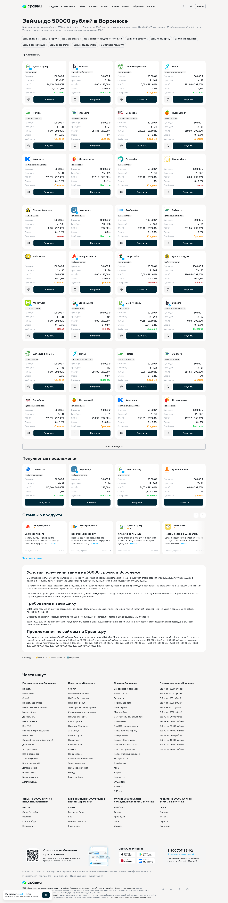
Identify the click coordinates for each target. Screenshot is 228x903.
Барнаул (164, 812)
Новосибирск (28, 826)
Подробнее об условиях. (119, 897)
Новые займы (29, 772)
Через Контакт (121, 693)
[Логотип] (89, 882)
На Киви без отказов (78, 698)
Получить (49, 99)
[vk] (171, 889)
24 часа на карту (76, 763)
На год (71, 772)
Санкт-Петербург (30, 812)
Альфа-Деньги (41, 525)
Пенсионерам (75, 753)
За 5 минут (73, 730)
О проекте (27, 871)
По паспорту (74, 740)
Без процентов (29, 721)
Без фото (72, 749)
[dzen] (187, 889)
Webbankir (179, 525)
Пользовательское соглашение (101, 871)
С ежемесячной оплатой (80, 758)
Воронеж (26, 816)
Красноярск (74, 826)
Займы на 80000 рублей (172, 749)
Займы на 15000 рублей (172, 726)
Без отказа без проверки (34, 707)
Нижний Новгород (77, 821)
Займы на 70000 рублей (172, 744)
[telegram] (163, 889)
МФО (116, 767)
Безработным (75, 744)
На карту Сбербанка (78, 726)
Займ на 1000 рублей (170, 698)
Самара (118, 812)
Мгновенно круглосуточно (35, 730)
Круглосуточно (75, 721)
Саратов (164, 821)
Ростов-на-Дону (76, 812)
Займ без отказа (70, 38)
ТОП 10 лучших (30, 758)
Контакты (39, 871)
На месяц (118, 786)
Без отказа (27, 735)
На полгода (119, 777)
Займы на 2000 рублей (171, 716)
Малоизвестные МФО (79, 693)
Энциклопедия (29, 876)
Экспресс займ (29, 749)
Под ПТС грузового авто (126, 726)
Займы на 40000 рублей (172, 730)
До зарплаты (28, 716)
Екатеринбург (29, 821)
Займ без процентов (185, 38)
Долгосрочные (29, 767)
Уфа (70, 816)
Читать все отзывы (32, 558)
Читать (53, 543)
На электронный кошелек (127, 753)
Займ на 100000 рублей (171, 688)
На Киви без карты (77, 716)
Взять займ (28, 693)
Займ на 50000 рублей (171, 702)
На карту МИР (121, 735)
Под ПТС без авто (122, 702)
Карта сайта (45, 876)
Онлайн (26, 698)
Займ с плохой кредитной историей (103, 38)
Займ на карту (49, 38)
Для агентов (78, 871)
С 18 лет (72, 688)
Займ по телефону (160, 38)
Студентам (119, 781)
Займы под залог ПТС (85, 44)
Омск (116, 821)
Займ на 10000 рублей (171, 712)
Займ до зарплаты (59, 44)
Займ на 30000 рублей (171, 693)
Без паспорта (75, 735)
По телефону (120, 707)
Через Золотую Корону (125, 730)
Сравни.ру (26, 657)
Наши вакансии (78, 876)
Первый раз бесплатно (125, 744)
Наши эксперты (60, 876)
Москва (26, 807)
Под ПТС (26, 726)
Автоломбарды (29, 781)
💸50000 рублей (55, 657)
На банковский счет (78, 767)
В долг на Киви (75, 777)
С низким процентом (124, 749)
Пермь (163, 807)
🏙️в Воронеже (73, 657)
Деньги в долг (29, 744)
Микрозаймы (29, 712)
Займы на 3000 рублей (171, 735)
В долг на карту (30, 777)
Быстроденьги (88, 525)
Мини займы (120, 712)
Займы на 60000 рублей (172, 740)
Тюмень (164, 816)
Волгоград (165, 826)
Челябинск (119, 807)
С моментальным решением (128, 716)
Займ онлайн (30, 38)
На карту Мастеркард (125, 740)
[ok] (179, 889)
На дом (117, 772)
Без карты (119, 698)
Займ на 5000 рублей (170, 707)
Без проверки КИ (31, 763)
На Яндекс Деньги (77, 702)
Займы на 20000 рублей (172, 721)
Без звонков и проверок (126, 688)
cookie (22, 894)
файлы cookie (53, 895)
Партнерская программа (58, 871)
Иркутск (118, 826)
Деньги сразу (134, 525)
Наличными (120, 721)
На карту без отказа (32, 702)
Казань (71, 807)
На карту (26, 688)
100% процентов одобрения (82, 707)
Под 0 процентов (30, 753)
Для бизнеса (120, 763)
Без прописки (121, 758)
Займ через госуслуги (112, 44)
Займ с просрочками (34, 44)
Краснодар (119, 816)
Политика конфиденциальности (135, 871)
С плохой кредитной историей (37, 740)
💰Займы (40, 657)
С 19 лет (118, 791)
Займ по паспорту (136, 38)
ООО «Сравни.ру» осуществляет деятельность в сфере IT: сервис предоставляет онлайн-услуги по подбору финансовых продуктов (78, 888)
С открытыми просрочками (82, 712)
